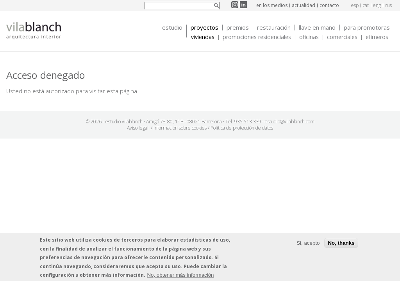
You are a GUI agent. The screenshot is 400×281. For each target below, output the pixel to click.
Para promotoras (367, 27)
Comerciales (342, 37)
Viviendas (202, 37)
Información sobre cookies (180, 127)
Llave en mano (317, 27)
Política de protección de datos (242, 127)
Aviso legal (137, 127)
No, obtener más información (180, 275)
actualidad (303, 5)
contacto (329, 5)
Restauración (274, 27)
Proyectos (204, 27)
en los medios (272, 5)
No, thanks (341, 243)
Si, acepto (308, 243)
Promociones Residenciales (257, 37)
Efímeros (377, 37)
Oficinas (309, 37)
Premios (238, 27)
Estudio (172, 27)
